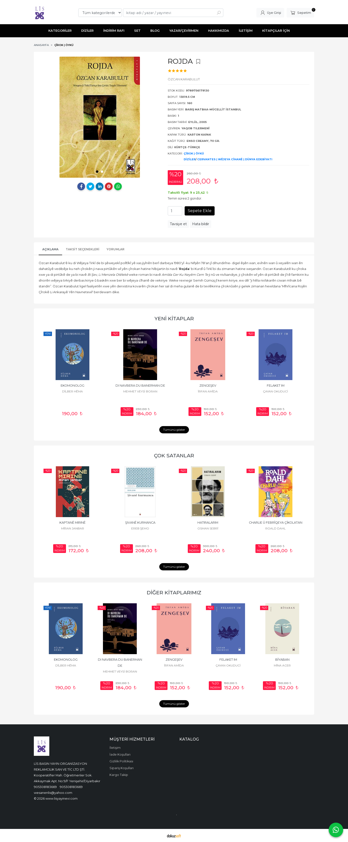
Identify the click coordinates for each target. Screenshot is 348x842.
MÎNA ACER (282, 665)
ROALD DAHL (275, 528)
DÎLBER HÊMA (72, 391)
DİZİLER (190, 159)
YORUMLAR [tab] (115, 249)
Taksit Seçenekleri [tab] (82, 249)
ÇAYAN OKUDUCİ (275, 391)
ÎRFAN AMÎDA (208, 391)
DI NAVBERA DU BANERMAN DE (140, 385)
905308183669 (45, 787)
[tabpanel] (99, 117)
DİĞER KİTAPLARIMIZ (174, 592)
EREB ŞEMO (140, 528)
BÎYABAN (282, 659)
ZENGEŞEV (207, 385)
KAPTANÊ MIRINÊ (72, 522)
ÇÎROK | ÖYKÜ (194, 153)
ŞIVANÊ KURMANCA (140, 522)
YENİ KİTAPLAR (174, 318)
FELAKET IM (275, 385)
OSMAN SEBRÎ (207, 528)
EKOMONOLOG (72, 385)
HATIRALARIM (207, 522)
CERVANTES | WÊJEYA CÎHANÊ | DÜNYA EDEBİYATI (234, 159)
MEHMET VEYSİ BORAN (140, 391)
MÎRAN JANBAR (72, 528)
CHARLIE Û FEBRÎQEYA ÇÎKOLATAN (275, 522)
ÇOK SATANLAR (174, 455)
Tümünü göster (174, 429)
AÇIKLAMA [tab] (50, 249)
